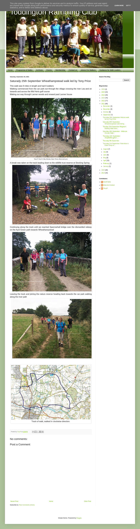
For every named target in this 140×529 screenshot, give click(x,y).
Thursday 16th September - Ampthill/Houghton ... (112, 137)
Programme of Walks (24, 70)
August (105, 149)
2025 (103, 92)
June (105, 155)
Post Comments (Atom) (26, 505)
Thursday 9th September (111, 141)
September (107, 115)
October (106, 112)
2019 (103, 173)
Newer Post (14, 501)
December (107, 106)
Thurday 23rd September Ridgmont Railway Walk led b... (114, 127)
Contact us (73, 70)
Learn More (119, 5)
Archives (39, 70)
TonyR (105, 188)
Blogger (78, 518)
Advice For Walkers (88, 70)
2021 (103, 104)
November (107, 109)
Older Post (87, 501)
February (106, 163)
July (104, 152)
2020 (103, 170)
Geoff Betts (107, 182)
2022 (103, 101)
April (105, 160)
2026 (103, 89)
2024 (103, 95)
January (106, 166)
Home (10, 70)
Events (49, 70)
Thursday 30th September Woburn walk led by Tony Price (116, 118)
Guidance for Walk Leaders (109, 70)
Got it (128, 5)
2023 (103, 98)
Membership (60, 70)
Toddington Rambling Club (53, 12)
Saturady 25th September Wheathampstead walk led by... (114, 123)
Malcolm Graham (109, 185)
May (104, 158)
